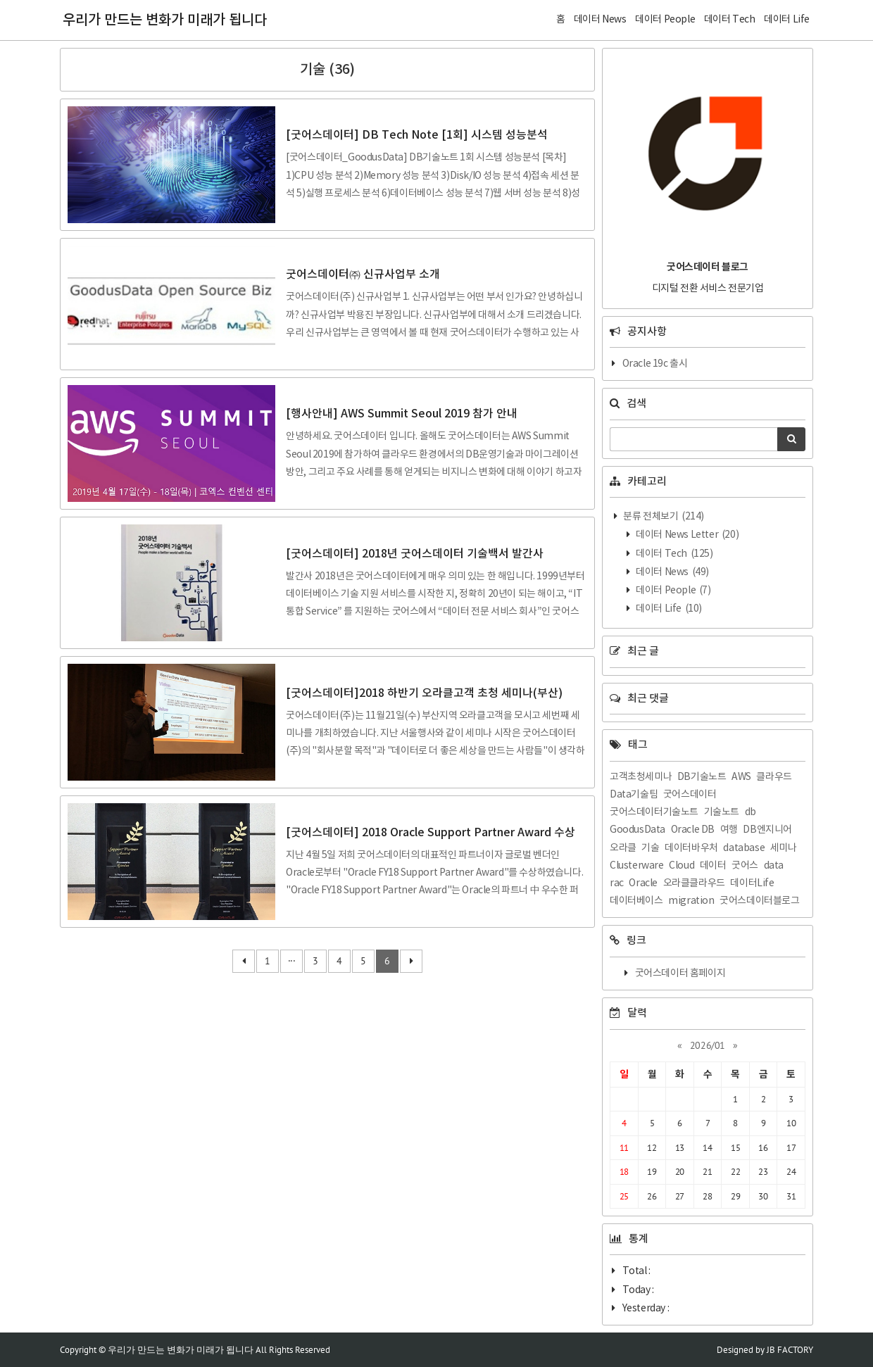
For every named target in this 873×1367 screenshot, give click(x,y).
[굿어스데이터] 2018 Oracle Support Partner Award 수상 (430, 832)
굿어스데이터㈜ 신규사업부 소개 (363, 274)
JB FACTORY (790, 1350)
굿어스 (744, 865)
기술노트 (721, 812)
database (744, 848)
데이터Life (752, 883)
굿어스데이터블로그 (759, 901)
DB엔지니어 (767, 830)
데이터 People (672, 590)
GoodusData (637, 830)
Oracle (643, 883)
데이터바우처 (691, 848)
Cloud (681, 865)
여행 (729, 830)
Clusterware (637, 865)
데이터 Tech (673, 554)
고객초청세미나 (641, 777)
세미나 (783, 848)
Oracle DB (693, 830)
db (750, 812)
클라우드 (773, 777)
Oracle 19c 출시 (655, 364)
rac (617, 883)
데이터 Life (668, 609)
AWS (741, 777)
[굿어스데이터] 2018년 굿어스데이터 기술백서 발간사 (415, 554)
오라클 (623, 848)
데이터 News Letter (686, 535)
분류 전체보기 (663, 516)
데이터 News (671, 572)
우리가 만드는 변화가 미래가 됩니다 (165, 20)
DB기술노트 (702, 777)
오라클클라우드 (694, 883)
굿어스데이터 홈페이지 (680, 973)
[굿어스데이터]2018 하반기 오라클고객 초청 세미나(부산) (424, 693)
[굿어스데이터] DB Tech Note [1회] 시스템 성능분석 (417, 135)
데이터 (713, 865)
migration (691, 901)
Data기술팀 (634, 794)
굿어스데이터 (690, 794)
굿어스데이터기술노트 (654, 812)
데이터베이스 (636, 901)
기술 (650, 848)
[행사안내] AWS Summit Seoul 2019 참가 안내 (401, 414)
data (774, 865)
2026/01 (707, 1045)
